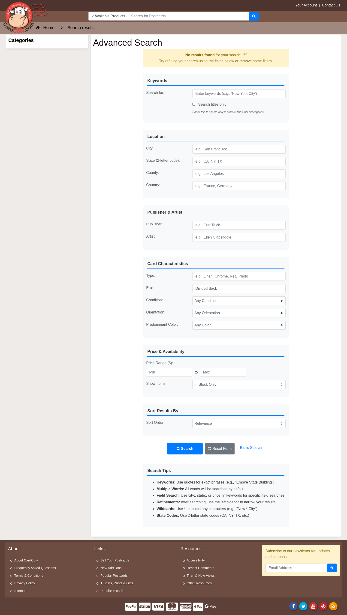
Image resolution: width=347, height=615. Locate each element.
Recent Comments (200, 568)
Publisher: (154, 224)
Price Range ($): (159, 363)
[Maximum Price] (223, 372)
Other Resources (199, 583)
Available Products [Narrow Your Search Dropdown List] (108, 16)
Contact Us (331, 5)
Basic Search (251, 448)
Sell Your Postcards (114, 560)
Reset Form (220, 449)
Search (185, 449)
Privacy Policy (24, 583)
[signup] (332, 568)
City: (150, 148)
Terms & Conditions (28, 575)
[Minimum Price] (169, 372)
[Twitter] (303, 606)
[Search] (254, 16)
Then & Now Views (201, 575)
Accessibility (196, 560)
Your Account (306, 5)
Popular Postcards (114, 575)
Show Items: (156, 383)
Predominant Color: (162, 324)
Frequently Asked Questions (35, 568)
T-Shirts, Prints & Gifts (116, 583)
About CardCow (26, 560)
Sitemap (20, 591)
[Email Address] (296, 568)
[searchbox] (188, 16)
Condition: (154, 300)
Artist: (151, 236)
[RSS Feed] (333, 606)
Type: (150, 276)
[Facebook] (293, 606)
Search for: (155, 93)
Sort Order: (155, 422)
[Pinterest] (323, 606)
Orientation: (155, 312)
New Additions (110, 568)
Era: (149, 288)
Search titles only (209, 104)
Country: (153, 185)
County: (152, 173)
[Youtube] (313, 606)
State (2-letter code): (163, 160)
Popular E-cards (112, 591)
